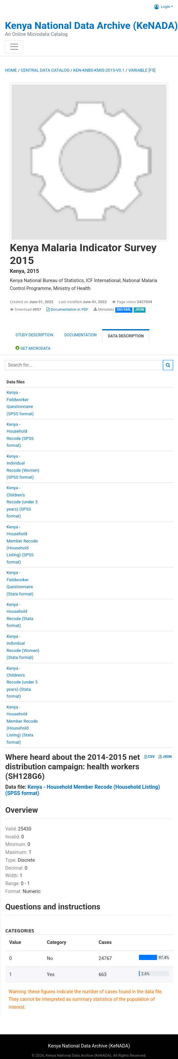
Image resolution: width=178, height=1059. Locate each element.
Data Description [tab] (126, 336)
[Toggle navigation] (14, 46)
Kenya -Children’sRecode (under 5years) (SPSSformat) (22, 501)
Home (11, 70)
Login (162, 6)
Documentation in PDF (67, 309)
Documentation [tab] (80, 335)
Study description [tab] (34, 335)
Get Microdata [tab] (33, 348)
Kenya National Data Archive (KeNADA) (91, 25)
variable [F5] (141, 70)
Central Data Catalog (45, 70)
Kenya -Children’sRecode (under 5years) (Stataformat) (22, 682)
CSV (149, 757)
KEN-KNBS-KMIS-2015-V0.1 (98, 70)
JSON (165, 757)
